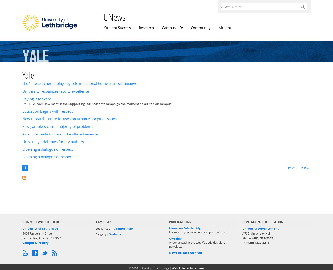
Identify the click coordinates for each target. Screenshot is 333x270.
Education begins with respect (47, 111)
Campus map (123, 228)
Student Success (117, 27)
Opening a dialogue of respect (47, 149)
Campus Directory (35, 243)
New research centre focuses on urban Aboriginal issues (69, 118)
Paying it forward (36, 99)
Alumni (225, 27)
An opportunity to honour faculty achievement (61, 134)
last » (305, 168)
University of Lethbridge (40, 228)
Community (201, 27)
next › (292, 168)
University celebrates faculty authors (53, 141)
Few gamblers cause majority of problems (57, 126)
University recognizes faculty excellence (55, 91)
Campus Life (172, 27)
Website (115, 234)
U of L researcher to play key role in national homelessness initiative (79, 83)
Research (146, 27)
